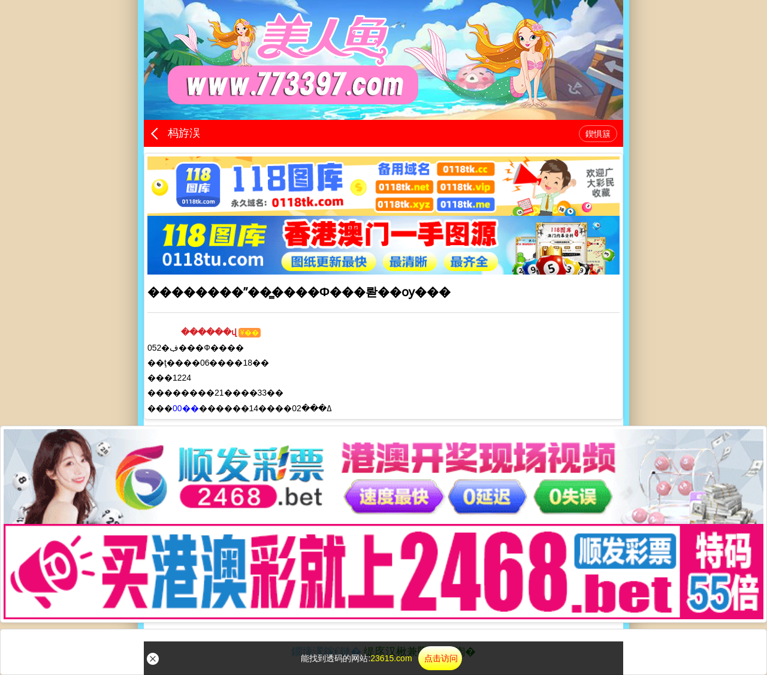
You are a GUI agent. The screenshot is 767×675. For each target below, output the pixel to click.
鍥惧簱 (598, 133)
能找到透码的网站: (381, 658)
